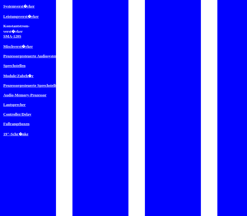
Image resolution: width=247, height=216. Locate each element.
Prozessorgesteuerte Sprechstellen (31, 85)
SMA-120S (12, 36)
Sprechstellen (14, 65)
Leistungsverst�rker (21, 16)
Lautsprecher (14, 104)
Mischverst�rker (18, 46)
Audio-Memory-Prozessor (24, 95)
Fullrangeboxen (16, 124)
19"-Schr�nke (15, 134)
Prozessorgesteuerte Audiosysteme (31, 56)
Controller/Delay (17, 114)
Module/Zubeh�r (18, 76)
